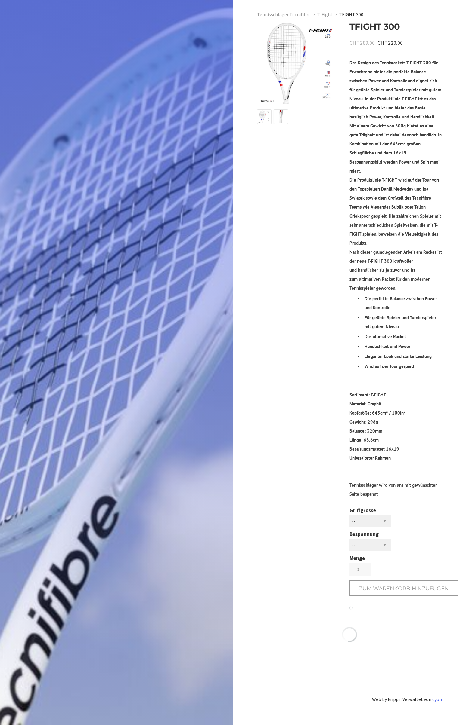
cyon (437, 699)
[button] (404, 588)
